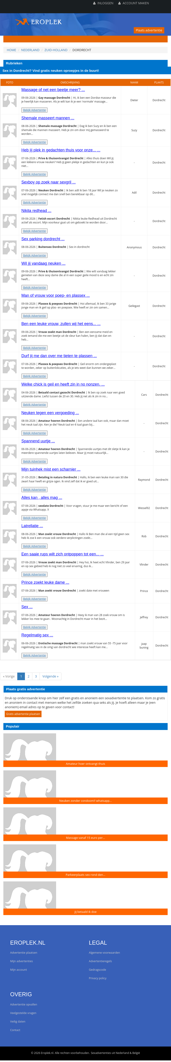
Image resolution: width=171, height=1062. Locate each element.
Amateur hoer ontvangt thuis (85, 765)
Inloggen (103, 3)
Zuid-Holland (55, 50)
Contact (15, 1032)
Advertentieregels (100, 963)
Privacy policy (97, 980)
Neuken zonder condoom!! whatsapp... (85, 802)
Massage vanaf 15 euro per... (85, 839)
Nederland (30, 50)
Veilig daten (17, 1023)
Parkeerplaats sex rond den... (85, 876)
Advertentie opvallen (23, 1006)
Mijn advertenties (21, 963)
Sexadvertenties (101, 1054)
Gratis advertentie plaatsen (23, 716)
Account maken (133, 3)
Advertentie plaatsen (23, 954)
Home (11, 50)
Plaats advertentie (149, 30)
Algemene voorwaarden (104, 954)
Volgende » (50, 678)
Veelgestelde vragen (23, 1014)
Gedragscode (97, 971)
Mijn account (18, 971)
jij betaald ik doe (86, 913)
